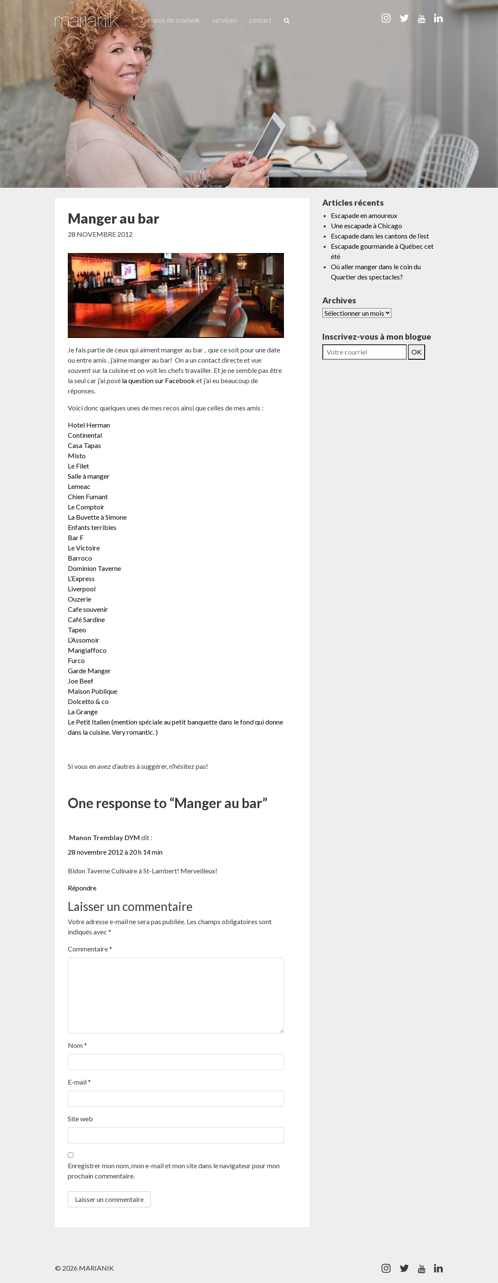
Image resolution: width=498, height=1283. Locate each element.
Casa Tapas (84, 445)
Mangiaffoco (87, 650)
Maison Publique (92, 691)
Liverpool (82, 589)
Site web (80, 1118)
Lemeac (79, 486)
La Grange (83, 711)
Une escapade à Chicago (366, 225)
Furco (76, 660)
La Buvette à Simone (97, 517)
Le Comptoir (86, 507)
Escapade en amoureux (364, 215)
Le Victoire (84, 548)
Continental (85, 435)
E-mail (79, 1082)
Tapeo (77, 629)
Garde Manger (89, 670)
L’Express (81, 578)
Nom (77, 1045)
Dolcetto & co (88, 701)
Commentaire (90, 949)
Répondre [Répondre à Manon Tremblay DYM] (82, 888)
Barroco (80, 558)
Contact (260, 20)
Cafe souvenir (88, 609)
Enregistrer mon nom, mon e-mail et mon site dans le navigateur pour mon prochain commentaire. (174, 1170)
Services (224, 20)
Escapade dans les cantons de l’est (380, 236)
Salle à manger (89, 476)
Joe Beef (80, 681)
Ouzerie (79, 599)
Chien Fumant (88, 496)
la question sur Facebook (158, 380)
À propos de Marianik (170, 20)
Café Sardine (86, 619)
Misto (77, 455)
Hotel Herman (89, 425)
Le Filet (78, 466)
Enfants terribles (92, 527)
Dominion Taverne (94, 568)
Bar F (76, 537)
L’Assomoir (83, 640)
